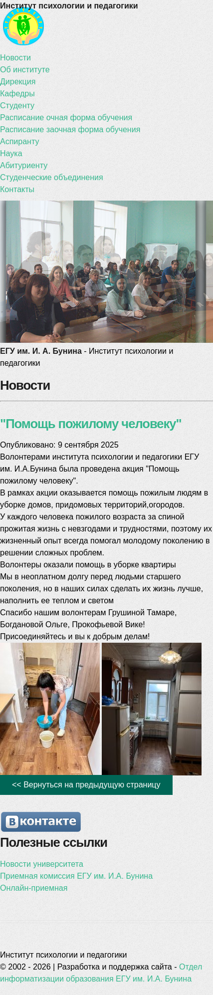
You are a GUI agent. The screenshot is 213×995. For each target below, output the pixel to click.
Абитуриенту (23, 165)
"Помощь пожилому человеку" (91, 424)
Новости (15, 57)
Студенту (17, 105)
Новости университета (41, 864)
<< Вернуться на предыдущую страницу (86, 784)
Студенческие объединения (51, 177)
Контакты (17, 189)
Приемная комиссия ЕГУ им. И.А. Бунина (76, 876)
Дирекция (17, 81)
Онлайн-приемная (33, 888)
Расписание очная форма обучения (66, 117)
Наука (11, 153)
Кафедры (17, 93)
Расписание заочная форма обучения (70, 129)
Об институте (25, 69)
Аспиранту (19, 141)
